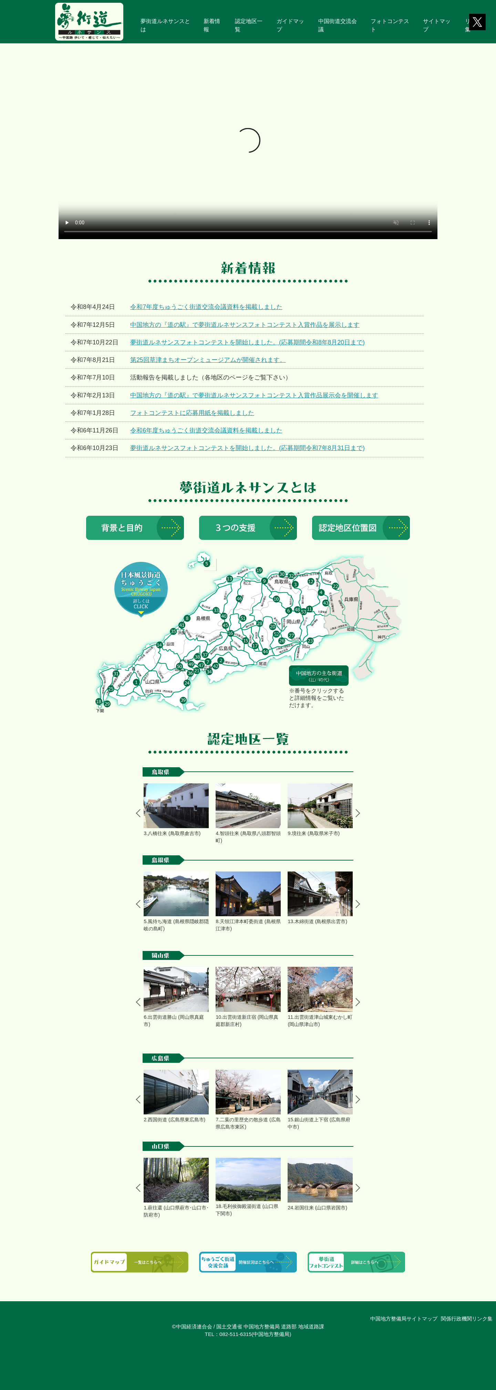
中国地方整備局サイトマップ (403, 1319)
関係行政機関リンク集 (467, 1319)
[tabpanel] (176, 810)
